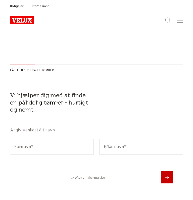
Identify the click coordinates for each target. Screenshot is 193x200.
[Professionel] (41, 6)
